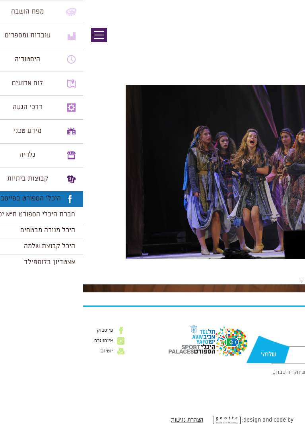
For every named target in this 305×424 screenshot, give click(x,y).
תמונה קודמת (290, 42)
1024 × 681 (255, 263)
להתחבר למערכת (278, 280)
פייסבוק (22, 330)
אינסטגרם (20, 340)
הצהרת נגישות (104, 420)
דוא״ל (288, 342)
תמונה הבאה (291, 50)
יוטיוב (24, 351)
